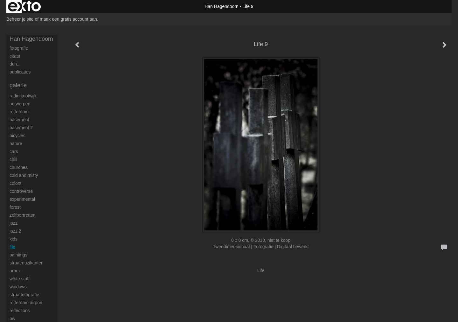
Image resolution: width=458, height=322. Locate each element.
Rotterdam (19, 111)
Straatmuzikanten (27, 262)
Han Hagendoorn (222, 6)
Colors (15, 183)
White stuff (20, 278)
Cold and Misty (24, 175)
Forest (15, 207)
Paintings (18, 254)
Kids (13, 239)
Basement (19, 119)
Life (12, 246)
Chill (13, 159)
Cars (14, 151)
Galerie (18, 85)
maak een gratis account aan (68, 19)
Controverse (21, 191)
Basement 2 (21, 127)
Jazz (13, 223)
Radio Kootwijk (23, 95)
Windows (18, 286)
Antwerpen (20, 103)
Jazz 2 (15, 231)
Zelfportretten (23, 215)
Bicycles (17, 135)
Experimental (22, 199)
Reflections (20, 310)
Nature (16, 143)
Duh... (15, 63)
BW (12, 318)
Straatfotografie (24, 294)
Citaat (15, 56)
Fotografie (19, 48)
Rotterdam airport (26, 302)
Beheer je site (20, 19)
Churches (19, 167)
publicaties (20, 71)
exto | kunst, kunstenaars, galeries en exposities (24, 6)
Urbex (15, 270)
